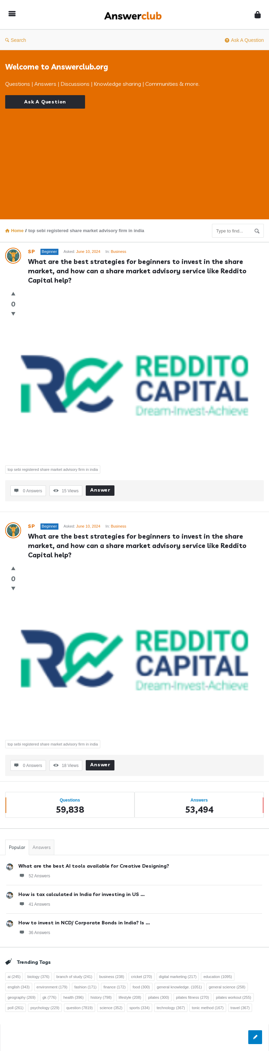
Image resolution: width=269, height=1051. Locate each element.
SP (31, 251)
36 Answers (34, 932)
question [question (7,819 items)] (79, 1008)
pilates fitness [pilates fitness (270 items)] (192, 997)
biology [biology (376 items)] (38, 977)
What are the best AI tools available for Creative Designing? (93, 866)
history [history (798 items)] (101, 997)
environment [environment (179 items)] (52, 987)
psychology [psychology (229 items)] (44, 1008)
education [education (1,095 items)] (217, 977)
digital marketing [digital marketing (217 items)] (178, 977)
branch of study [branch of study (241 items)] (74, 977)
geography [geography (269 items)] (22, 997)
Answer (100, 490)
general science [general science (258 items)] (227, 987)
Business (118, 251)
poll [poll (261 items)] (16, 1008)
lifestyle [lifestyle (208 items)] (130, 997)
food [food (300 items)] (141, 987)
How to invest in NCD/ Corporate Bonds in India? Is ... (84, 923)
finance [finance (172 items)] (114, 987)
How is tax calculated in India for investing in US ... (81, 894)
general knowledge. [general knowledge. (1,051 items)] (179, 987)
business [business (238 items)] (111, 977)
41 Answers (34, 904)
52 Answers (34, 875)
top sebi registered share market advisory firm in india (53, 469)
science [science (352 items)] (111, 1008)
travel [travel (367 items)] (240, 1008)
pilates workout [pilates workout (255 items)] (233, 997)
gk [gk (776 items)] (49, 997)
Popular (17, 847)
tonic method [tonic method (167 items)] (208, 1008)
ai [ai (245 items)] (14, 977)
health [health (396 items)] (73, 997)
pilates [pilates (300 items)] (158, 997)
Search (15, 40)
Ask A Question (244, 40)
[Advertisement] (134, 157)
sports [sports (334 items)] (139, 1008)
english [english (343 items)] (19, 987)
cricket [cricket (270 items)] (141, 977)
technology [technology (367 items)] (171, 1008)
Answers (41, 847)
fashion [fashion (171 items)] (85, 987)
